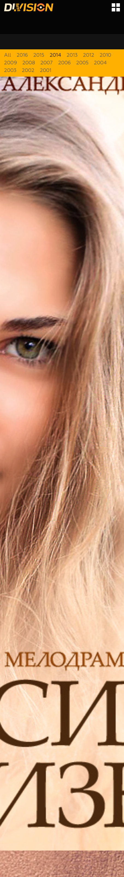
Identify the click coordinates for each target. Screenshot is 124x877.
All (7, 55)
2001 (45, 70)
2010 (105, 55)
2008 (28, 63)
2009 (10, 63)
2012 (88, 55)
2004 (100, 63)
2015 (38, 55)
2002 (28, 70)
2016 (22, 55)
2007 (46, 63)
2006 (64, 63)
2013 (72, 55)
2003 (10, 70)
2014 (55, 55)
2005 (82, 63)
